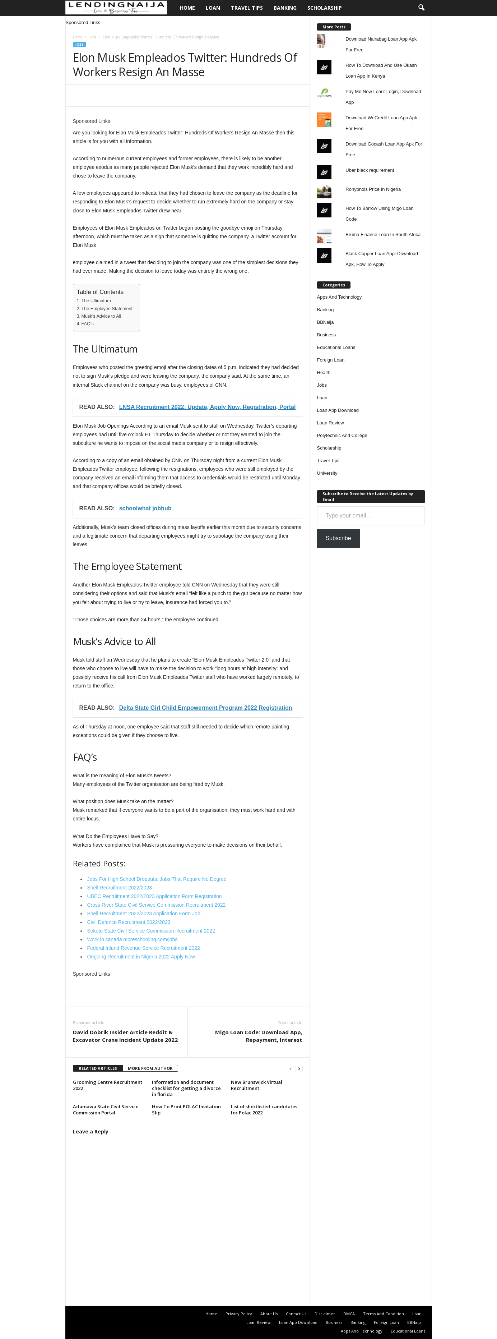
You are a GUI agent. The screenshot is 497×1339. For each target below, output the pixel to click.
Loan (213, 7)
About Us (269, 1313)
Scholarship (324, 7)
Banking (285, 7)
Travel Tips (247, 7)
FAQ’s (88, 323)
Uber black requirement (369, 170)
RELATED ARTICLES (98, 1068)
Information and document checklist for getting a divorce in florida (186, 1088)
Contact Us (296, 1313)
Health (324, 372)
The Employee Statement (107, 308)
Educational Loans (336, 347)
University (327, 473)
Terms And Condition (383, 1313)
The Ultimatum (96, 300)
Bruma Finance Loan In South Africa (383, 234)
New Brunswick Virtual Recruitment (256, 1085)
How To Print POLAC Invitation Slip (186, 1109)
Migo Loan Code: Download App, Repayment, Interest (258, 1036)
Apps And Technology (339, 297)
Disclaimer (325, 1313)
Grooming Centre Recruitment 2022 (107, 1085)
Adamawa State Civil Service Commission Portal (106, 1109)
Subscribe (338, 538)
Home (187, 7)
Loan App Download (338, 410)
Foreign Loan (331, 360)
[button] (421, 8)
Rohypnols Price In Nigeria (373, 189)
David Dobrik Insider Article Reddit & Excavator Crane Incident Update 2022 (125, 1036)
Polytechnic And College (342, 435)
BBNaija (325, 322)
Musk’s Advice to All (101, 316)
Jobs (92, 37)
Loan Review (330, 422)
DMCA (349, 1313)
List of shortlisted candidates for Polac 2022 (264, 1109)
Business (326, 334)
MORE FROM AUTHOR (150, 1068)
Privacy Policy (239, 1313)
